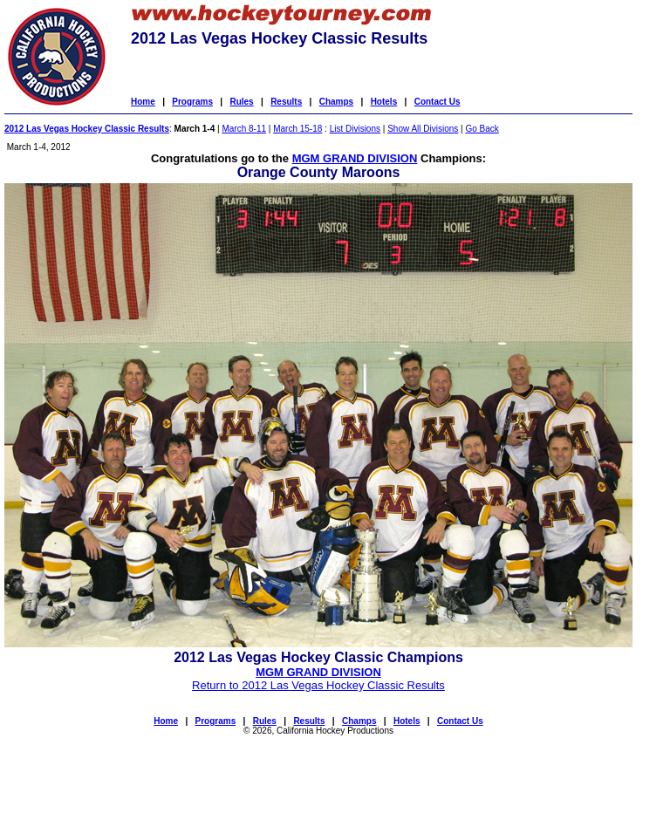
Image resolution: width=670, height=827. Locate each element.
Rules (241, 101)
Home (143, 101)
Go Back (481, 128)
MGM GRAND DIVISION (355, 158)
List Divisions (355, 128)
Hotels (384, 101)
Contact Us (437, 101)
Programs (192, 101)
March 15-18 (297, 128)
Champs (336, 101)
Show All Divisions (422, 128)
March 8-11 (244, 128)
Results (286, 101)
